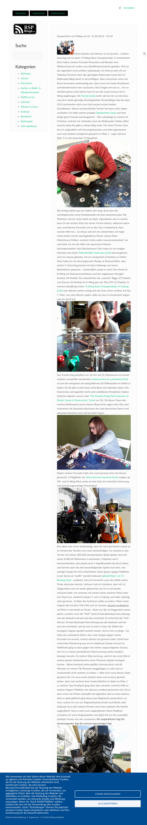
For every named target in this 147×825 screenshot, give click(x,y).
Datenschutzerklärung (16, 817)
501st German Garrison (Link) (102, 477)
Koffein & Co (28, 97)
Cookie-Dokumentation (53, 817)
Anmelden (129, 7)
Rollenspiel (26, 121)
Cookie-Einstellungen (107, 794)
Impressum (38, 13)
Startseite (20, 13)
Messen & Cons (29, 106)
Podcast (25, 111)
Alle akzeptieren (107, 804)
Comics (25, 78)
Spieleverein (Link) (106, 112)
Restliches (26, 116)
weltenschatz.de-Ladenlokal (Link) (110, 379)
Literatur (25, 101)
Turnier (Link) (88, 95)
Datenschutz (58, 13)
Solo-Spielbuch (29, 126)
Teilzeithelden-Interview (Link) (95, 252)
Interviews (26, 83)
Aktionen (26, 73)
